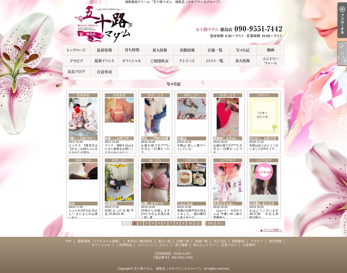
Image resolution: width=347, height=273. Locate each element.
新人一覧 (160, 50)
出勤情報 (111, 203)
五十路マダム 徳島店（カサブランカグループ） (168, 268)
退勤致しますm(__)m (228, 138)
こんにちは (185, 203)
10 (190, 223)
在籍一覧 (215, 50)
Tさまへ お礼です (262, 138)
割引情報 (104, 60)
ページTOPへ (272, 230)
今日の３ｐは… (224, 203)
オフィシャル (132, 60)
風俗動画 (270, 50)
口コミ (215, 60)
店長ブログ (76, 71)
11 (198, 223)
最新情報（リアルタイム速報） (104, 50)
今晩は (182, 138)
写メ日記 (243, 50)
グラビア (76, 60)
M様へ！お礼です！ (119, 138)
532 (210, 223)
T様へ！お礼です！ (82, 138)
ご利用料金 (160, 60)
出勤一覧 (187, 50)
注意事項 (104, 71)
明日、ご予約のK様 (154, 138)
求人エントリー (270, 60)
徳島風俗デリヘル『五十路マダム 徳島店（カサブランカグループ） (173, 24)
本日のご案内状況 (132, 50)
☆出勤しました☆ (261, 203)
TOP (76, 50)
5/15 (72, 203)
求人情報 (243, 60)
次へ (220, 223)
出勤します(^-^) (152, 203)
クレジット (187, 60)
